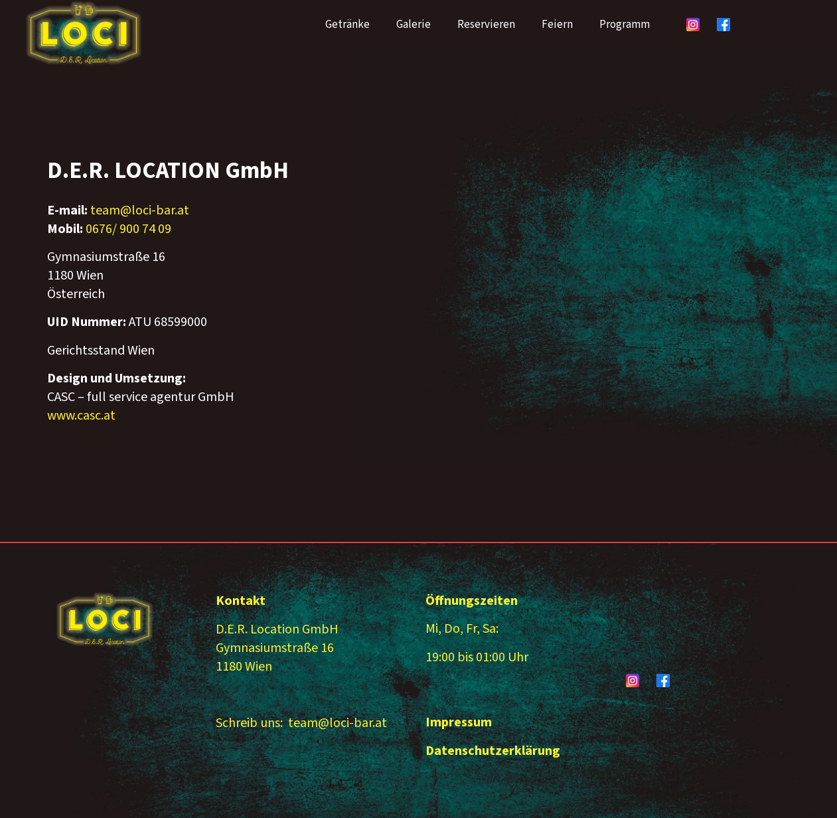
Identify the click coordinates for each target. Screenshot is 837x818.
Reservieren (486, 25)
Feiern (557, 25)
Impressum (458, 722)
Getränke (347, 25)
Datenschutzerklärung (492, 751)
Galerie (413, 25)
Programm (624, 25)
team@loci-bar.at (139, 210)
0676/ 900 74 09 (128, 229)
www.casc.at (81, 415)
